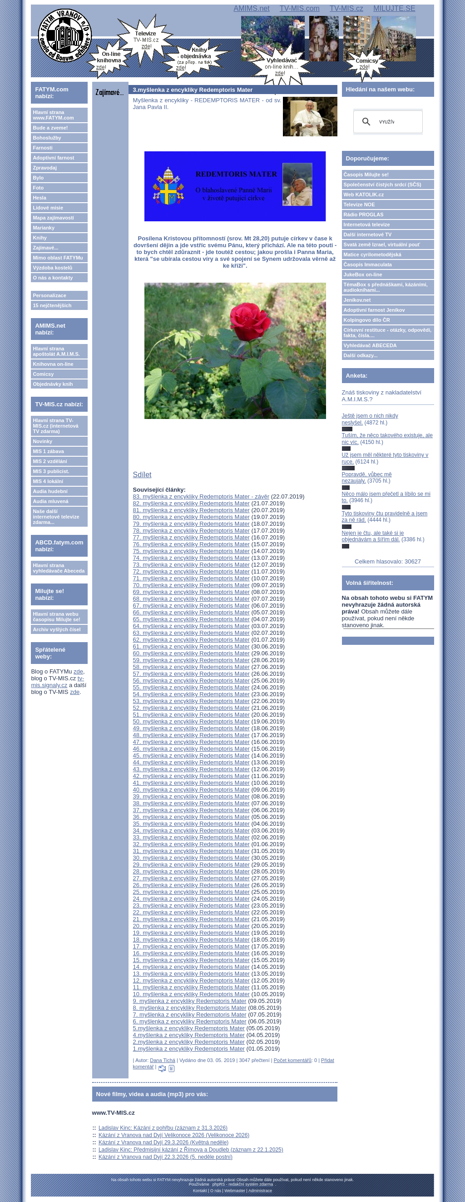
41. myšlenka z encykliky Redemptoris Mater (191, 782)
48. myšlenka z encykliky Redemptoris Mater (191, 735)
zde (78, 671)
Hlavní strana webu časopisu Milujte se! (56, 616)
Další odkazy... (361, 355)
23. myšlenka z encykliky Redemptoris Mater (191, 905)
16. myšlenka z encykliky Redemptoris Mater (191, 953)
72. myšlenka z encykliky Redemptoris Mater (191, 571)
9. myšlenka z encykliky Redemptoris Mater (190, 1001)
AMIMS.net (251, 8)
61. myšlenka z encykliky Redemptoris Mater (191, 646)
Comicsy (43, 374)
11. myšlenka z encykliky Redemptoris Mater (191, 987)
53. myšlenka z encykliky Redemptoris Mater (191, 701)
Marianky (43, 227)
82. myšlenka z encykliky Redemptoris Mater (191, 503)
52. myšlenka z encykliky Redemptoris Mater (191, 707)
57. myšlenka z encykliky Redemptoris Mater (191, 673)
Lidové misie (48, 207)
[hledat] (386, 121)
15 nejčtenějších (52, 305)
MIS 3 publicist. (51, 471)
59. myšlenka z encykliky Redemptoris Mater (191, 660)
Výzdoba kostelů (52, 267)
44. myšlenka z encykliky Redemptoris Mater (191, 762)
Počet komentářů (293, 1060)
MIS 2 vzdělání (50, 461)
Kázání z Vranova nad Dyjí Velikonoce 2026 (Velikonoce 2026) (174, 1135)
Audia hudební (50, 491)
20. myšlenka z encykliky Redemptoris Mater (191, 926)
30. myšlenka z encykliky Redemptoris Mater (191, 857)
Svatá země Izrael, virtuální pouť (382, 244)
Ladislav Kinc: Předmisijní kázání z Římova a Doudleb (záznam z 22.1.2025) (191, 1150)
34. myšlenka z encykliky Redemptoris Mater (191, 830)
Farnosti (42, 147)
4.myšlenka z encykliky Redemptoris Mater (189, 1035)
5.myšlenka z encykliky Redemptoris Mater (189, 1028)
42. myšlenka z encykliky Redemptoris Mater (191, 776)
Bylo (38, 177)
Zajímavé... (45, 247)
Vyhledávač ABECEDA (370, 345)
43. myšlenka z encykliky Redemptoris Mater (191, 769)
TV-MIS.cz (346, 8)
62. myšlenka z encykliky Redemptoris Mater (191, 639)
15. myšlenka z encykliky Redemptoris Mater (191, 960)
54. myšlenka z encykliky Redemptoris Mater (191, 694)
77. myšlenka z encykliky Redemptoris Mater (191, 537)
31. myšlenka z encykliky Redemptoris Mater (191, 851)
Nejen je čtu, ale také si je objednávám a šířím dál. (373, 536)
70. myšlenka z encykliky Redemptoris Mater (191, 585)
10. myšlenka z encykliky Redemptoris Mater (191, 994)
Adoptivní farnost (53, 157)
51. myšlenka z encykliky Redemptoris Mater (191, 714)
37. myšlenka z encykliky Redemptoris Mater (191, 810)
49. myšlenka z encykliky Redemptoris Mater (191, 728)
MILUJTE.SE (394, 8)
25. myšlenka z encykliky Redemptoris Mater (191, 891)
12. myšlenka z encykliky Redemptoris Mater (191, 980)
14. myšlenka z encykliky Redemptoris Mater (191, 966)
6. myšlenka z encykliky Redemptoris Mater (190, 1021)
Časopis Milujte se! (366, 174)
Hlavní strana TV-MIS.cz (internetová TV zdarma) (55, 426)
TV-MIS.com (300, 8)
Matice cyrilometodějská (372, 254)
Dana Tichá (162, 1060)
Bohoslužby (47, 137)
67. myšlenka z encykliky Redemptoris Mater (191, 605)
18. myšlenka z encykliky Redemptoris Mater (191, 939)
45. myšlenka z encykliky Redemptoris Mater (191, 755)
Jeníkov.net (357, 300)
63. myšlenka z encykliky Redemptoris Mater (191, 632)
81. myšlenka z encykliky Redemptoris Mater (191, 510)
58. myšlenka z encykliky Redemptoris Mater (191, 666)
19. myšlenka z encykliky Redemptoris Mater (191, 932)
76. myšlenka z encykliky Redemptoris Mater (191, 544)
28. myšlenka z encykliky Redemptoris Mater (191, 871)
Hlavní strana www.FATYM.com (53, 115)
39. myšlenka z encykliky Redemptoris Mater (191, 796)
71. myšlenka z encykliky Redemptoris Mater (191, 578)
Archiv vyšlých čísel (56, 629)
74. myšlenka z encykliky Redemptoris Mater (191, 557)
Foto (38, 187)
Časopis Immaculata (368, 264)
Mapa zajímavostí (53, 217)
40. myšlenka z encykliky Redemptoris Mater (191, 789)
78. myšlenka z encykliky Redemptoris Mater (191, 530)
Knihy (40, 237)
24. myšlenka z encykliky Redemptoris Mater (191, 898)
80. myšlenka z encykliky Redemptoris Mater (191, 517)
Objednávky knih (53, 384)
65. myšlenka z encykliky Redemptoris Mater (191, 619)
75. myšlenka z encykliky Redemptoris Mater (191, 551)
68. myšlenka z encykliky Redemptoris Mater (191, 598)
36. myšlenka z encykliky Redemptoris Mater (191, 816)
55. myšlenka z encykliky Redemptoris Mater (191, 687)
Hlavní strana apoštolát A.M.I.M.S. (56, 351)
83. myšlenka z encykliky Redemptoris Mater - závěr (201, 496)
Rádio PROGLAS (364, 214)
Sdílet (142, 475)
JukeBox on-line (363, 274)
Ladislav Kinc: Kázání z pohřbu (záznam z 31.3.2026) (163, 1128)
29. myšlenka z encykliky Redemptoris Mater (191, 864)
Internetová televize (367, 224)
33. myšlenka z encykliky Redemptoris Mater (191, 837)
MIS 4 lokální (48, 481)
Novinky (42, 441)
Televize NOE (359, 204)
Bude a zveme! (50, 127)
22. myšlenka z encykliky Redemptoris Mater (191, 912)
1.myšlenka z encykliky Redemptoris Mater (189, 1048)
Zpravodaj (45, 167)
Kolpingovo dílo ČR (367, 320)
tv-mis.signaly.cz (57, 681)
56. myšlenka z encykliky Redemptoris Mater (191, 680)
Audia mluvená (50, 501)
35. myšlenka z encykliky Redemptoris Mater (191, 823)
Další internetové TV (368, 234)
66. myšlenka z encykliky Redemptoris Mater (191, 612)
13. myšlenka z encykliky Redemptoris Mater (191, 973)
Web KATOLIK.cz (364, 194)
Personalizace (49, 295)
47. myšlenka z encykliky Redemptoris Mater (191, 741)
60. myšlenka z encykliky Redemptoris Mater (191, 653)
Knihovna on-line (53, 364)
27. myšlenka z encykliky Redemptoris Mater (191, 878)
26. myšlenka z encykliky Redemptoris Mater (191, 885)
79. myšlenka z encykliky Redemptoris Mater (191, 523)
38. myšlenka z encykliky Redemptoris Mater (191, 803)
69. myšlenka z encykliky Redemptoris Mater (191, 592)
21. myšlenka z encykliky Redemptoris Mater (191, 919)
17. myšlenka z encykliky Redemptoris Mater (191, 946)
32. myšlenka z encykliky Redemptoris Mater (191, 844)
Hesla (39, 197)
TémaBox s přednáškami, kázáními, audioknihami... (386, 287)
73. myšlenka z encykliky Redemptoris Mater (191, 564)
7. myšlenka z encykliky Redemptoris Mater (190, 1014)
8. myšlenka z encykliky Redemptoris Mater (190, 1007)
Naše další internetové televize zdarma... (56, 517)
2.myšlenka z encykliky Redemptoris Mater (189, 1041)
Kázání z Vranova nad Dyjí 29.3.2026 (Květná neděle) (163, 1142)
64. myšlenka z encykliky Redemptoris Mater (191, 626)
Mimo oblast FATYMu (58, 257)
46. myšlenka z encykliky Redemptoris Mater (191, 748)
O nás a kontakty (53, 277)
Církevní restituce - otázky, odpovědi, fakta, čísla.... (388, 332)
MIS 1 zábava (48, 451)
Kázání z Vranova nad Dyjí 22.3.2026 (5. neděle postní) (165, 1157)
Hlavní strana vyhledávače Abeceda (58, 568)
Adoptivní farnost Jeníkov (374, 310)
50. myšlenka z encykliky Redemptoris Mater (191, 721)
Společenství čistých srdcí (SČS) (382, 184)
